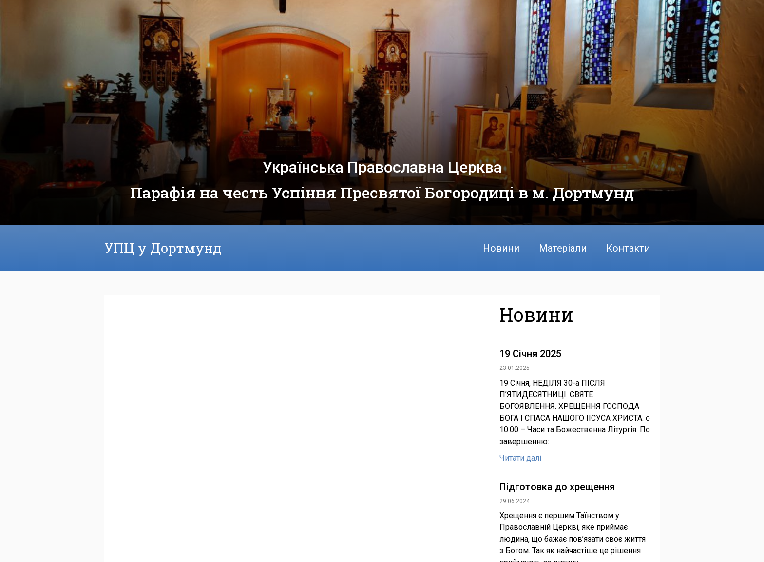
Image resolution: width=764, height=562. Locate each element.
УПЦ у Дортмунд (163, 248)
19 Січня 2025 (530, 354)
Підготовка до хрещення (557, 487)
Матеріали (563, 248)
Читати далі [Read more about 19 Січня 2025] (520, 458)
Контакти (628, 248)
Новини (501, 248)
